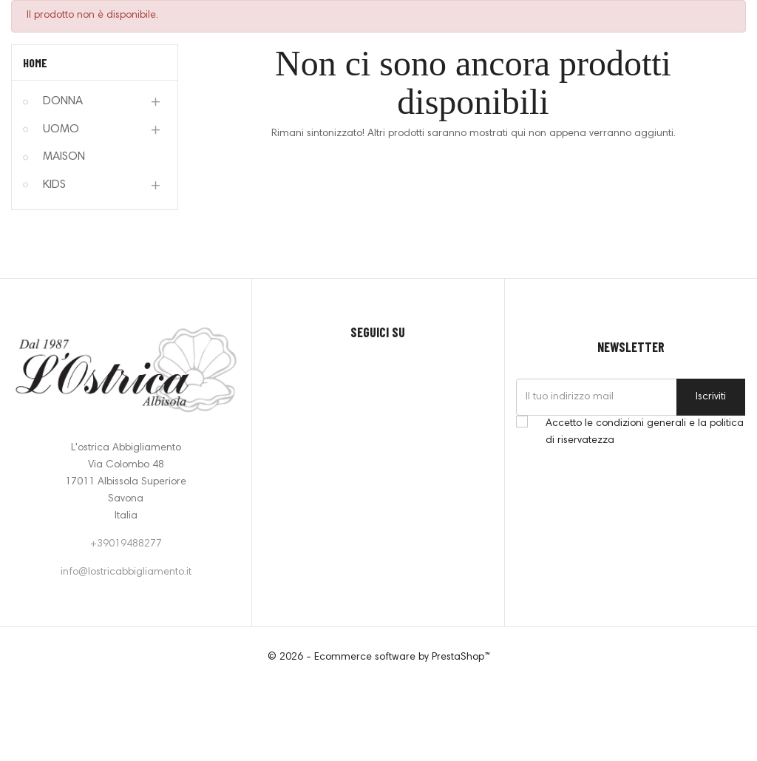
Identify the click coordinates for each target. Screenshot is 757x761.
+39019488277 (126, 544)
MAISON (64, 157)
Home (35, 62)
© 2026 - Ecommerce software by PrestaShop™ (379, 657)
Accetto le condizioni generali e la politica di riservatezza (645, 432)
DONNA (63, 101)
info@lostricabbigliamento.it (126, 572)
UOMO (61, 129)
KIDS (54, 185)
